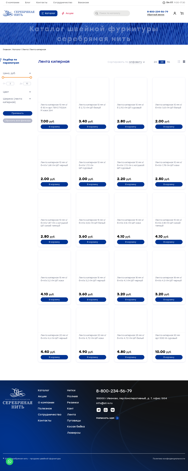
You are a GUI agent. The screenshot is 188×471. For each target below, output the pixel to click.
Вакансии (83, 2)
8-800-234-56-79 (157, 12)
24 (155, 62)
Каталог (50, 13)
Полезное (45, 408)
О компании (12, 2)
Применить (18, 113)
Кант (70, 408)
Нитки (71, 390)
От (4, 84)
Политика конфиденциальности (169, 459)
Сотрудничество (62, 2)
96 (168, 62)
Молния (72, 396)
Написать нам (105, 418)
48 (161, 62)
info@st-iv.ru (104, 403)
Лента (71, 414)
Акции (69, 13)
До (21, 84)
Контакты (41, 2)
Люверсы (73, 432)
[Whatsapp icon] (9, 461)
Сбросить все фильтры (17, 120)
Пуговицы (74, 420)
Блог (27, 2)
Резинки (73, 402)
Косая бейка (76, 426)
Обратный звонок (155, 15)
